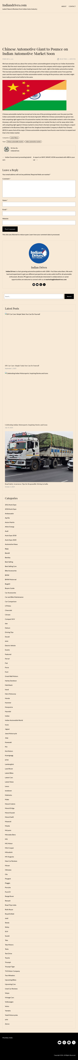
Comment (6, 179)
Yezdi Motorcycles (11, 1015)
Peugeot (8, 879)
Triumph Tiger (10, 967)
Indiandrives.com (14, 5)
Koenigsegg (9, 755)
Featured (8, 654)
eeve (6, 641)
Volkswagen (9, 1002)
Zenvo (7, 1024)
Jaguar (7, 729)
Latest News (14, 138)
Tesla (6, 949)
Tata (6, 940)
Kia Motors (9, 751)
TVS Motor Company (12, 971)
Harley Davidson (11, 681)
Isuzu (7, 725)
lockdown (8, 791)
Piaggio (7, 883)
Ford (6, 672)
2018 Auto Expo (10, 509)
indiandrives (15, 151)
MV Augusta (9, 857)
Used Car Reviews (11, 989)
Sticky (7, 927)
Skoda (7, 923)
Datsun (7, 628)
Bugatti (7, 584)
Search (69, 296)
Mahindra (8, 795)
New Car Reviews (11, 861)
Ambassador (9, 513)
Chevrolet (8, 610)
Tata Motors (9, 945)
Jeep (6, 738)
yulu (6, 1019)
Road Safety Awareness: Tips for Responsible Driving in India (26, 484)
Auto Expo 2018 (10, 535)
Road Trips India (10, 905)
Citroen (7, 615)
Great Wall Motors (11, 676)
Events (7, 650)
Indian (7, 716)
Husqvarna (9, 707)
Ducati (7, 637)
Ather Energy (9, 527)
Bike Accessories (11, 571)
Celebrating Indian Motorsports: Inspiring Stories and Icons (26, 425)
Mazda (7, 826)
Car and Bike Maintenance (14, 597)
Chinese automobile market (15, 141)
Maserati (8, 821)
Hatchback (8, 685)
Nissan (7, 865)
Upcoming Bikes (10, 980)
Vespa (7, 993)
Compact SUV (10, 619)
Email (4, 209)
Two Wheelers (10, 975)
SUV (6, 931)
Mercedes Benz (10, 835)
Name (5, 200)
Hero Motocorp (10, 694)
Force (7, 667)
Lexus (7, 786)
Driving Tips (9, 632)
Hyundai (8, 711)
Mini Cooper (9, 848)
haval (7, 689)
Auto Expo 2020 (10, 540)
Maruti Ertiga (9, 808)
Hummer (8, 703)
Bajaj (6, 549)
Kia (6, 747)
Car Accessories (10, 593)
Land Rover (9, 769)
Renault (7, 901)
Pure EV (8, 892)
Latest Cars (9, 777)
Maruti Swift (9, 817)
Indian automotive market (33, 141)
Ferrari (7, 659)
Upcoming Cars (10, 984)
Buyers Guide (9, 588)
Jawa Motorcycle (11, 733)
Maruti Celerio (10, 804)
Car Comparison (10, 601)
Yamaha (8, 1011)
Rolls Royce (9, 909)
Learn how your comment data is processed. (44, 234)
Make (7, 799)
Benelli (7, 553)
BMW (7, 575)
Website (5, 218)
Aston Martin (9, 522)
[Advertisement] (39, 28)
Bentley (7, 557)
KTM (7, 760)
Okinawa (8, 870)
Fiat (6, 663)
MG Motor (9, 843)
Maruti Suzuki (10, 813)
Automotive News (11, 544)
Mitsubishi (8, 852)
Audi (6, 531)
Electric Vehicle (10, 645)
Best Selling (9, 562)
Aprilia (7, 518)
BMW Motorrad (10, 579)
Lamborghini (9, 764)
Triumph (8, 962)
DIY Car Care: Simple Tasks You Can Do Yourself (22, 366)
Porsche (8, 887)
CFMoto (8, 606)
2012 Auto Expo (10, 505)
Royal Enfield (9, 914)
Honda (7, 698)
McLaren (8, 830)
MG (6, 839)
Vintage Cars (9, 997)
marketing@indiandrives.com (56, 279)
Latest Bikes (9, 773)
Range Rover (9, 896)
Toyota (7, 958)
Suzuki (7, 936)
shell (6, 918)
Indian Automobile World (14, 720)
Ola (6, 874)
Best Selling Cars (11, 566)
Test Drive (8, 953)
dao (6, 623)
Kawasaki (8, 742)
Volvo (7, 1006)
